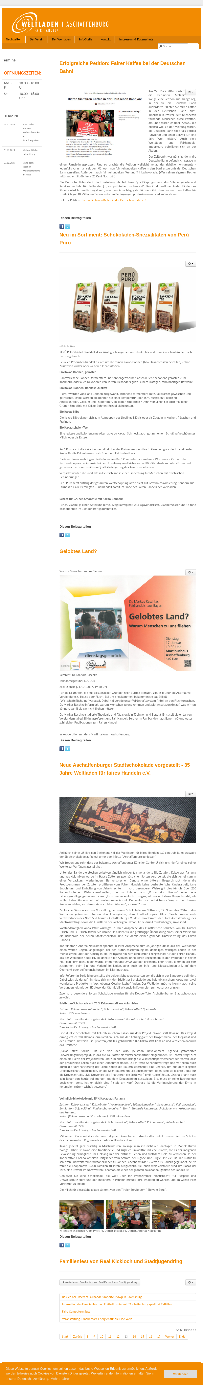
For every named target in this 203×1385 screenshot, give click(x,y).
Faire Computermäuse (76, 1305)
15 (142, 1330)
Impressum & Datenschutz (136, 39)
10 (101, 1330)
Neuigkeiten (13, 39)
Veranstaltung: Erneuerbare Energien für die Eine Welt (97, 1312)
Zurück (77, 1330)
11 (109, 1330)
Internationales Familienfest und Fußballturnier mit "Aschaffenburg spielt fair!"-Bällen (117, 1298)
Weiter (169, 1330)
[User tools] (190, 86)
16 (150, 1330)
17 (158, 1330)
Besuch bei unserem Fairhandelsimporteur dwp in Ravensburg (102, 1290)
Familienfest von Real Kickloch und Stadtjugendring (120, 1255)
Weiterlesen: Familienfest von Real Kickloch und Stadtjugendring (99, 1275)
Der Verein (37, 39)
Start (65, 1330)
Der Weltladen (61, 39)
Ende (182, 1330)
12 (118, 1330)
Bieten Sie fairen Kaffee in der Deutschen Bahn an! (114, 193)
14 (134, 1330)
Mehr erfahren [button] (61, 1378)
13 (126, 1330)
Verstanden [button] (181, 1374)
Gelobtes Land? (78, 544)
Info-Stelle (85, 39)
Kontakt (106, 39)
